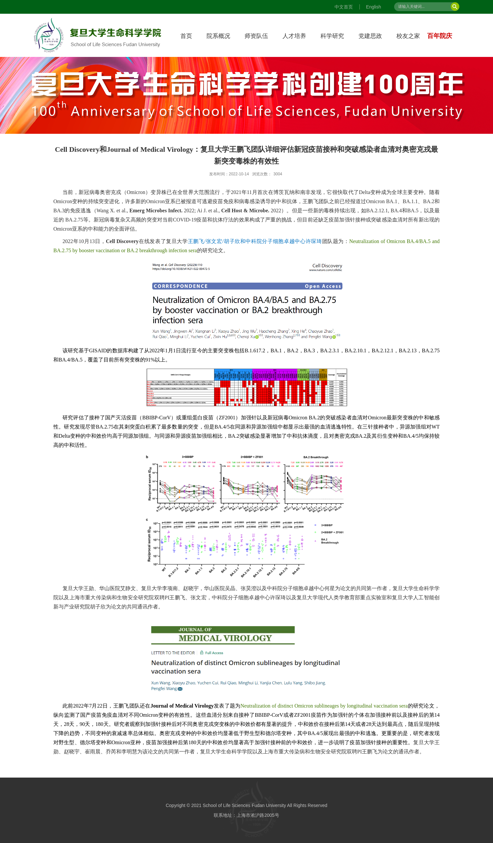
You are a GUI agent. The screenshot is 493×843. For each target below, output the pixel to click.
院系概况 (218, 36)
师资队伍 (256, 36)
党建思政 (370, 36)
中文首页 (344, 6)
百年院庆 (439, 35)
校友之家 (408, 36)
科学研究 (332, 36)
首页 (186, 36)
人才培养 (294, 36)
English (373, 6)
